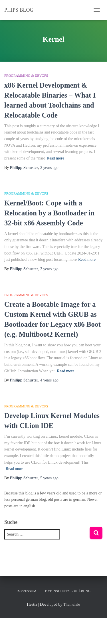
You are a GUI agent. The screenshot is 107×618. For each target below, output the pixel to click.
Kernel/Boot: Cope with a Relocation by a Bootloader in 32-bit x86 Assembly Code (49, 213)
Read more (55, 158)
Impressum (26, 591)
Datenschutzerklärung (67, 591)
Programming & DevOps (26, 76)
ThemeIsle (71, 604)
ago (49, 167)
